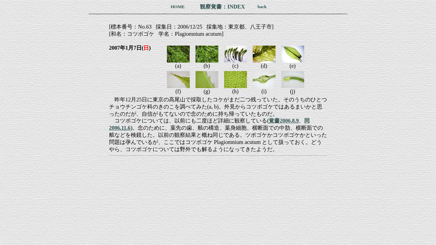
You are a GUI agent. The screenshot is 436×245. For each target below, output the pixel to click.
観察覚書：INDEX (222, 7)
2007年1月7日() (130, 48)
